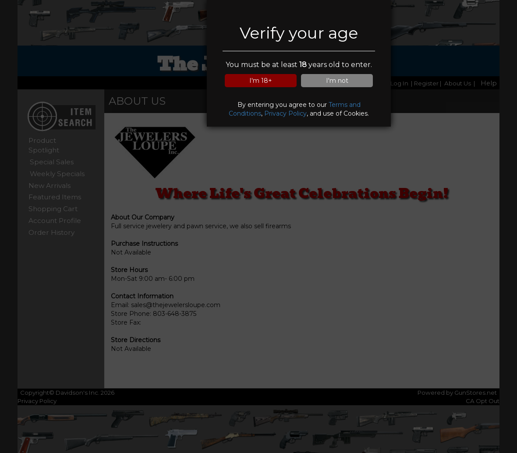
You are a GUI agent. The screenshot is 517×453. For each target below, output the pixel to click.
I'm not (337, 81)
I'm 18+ (260, 81)
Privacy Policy (285, 113)
